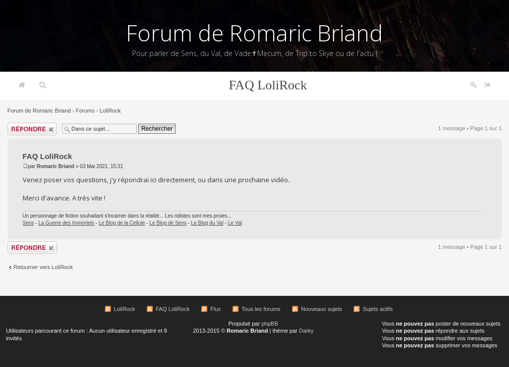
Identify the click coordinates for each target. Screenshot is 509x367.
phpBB (269, 324)
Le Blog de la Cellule (122, 223)
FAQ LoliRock (268, 85)
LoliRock (110, 111)
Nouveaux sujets (321, 309)
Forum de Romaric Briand (254, 33)
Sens (28, 223)
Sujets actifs (377, 309)
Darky (306, 331)
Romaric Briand (55, 166)
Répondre (32, 129)
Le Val (235, 223)
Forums (85, 111)
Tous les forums (261, 309)
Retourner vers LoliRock (43, 267)
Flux (215, 309)
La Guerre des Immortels (66, 223)
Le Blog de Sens (167, 223)
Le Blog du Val (207, 223)
